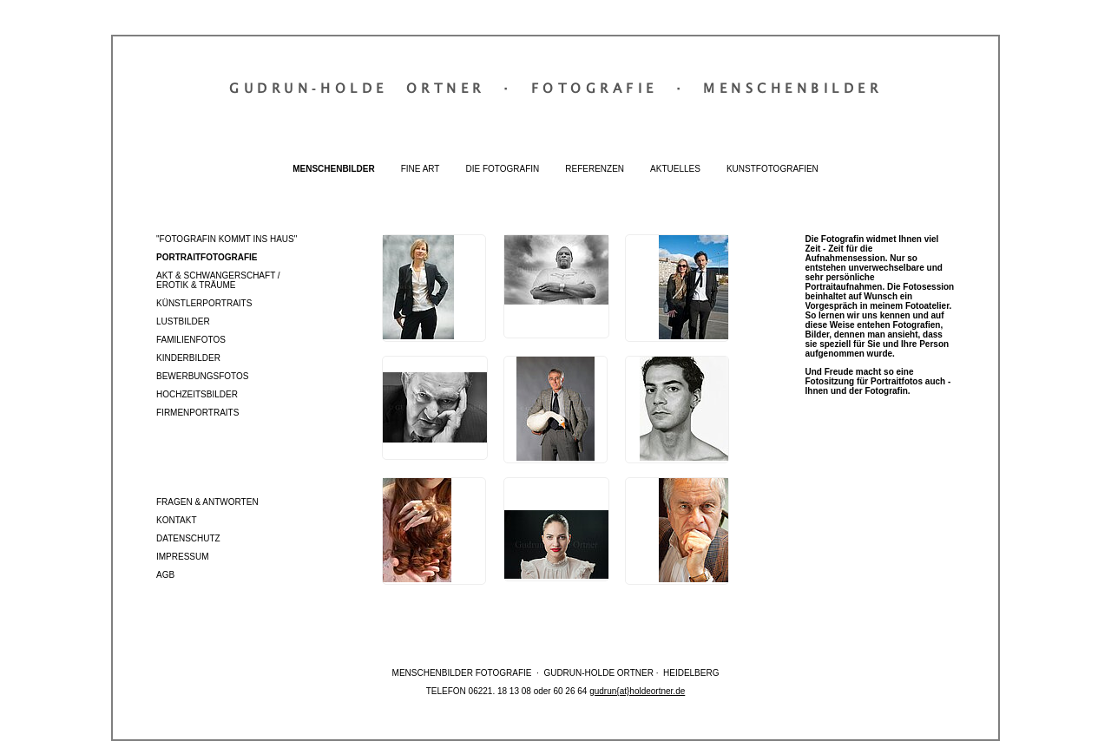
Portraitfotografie (206, 257)
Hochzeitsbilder (197, 394)
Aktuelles (675, 169)
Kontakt (176, 520)
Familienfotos (191, 339)
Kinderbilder (188, 358)
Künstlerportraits (204, 303)
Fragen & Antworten (207, 502)
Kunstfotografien (772, 169)
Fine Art (420, 169)
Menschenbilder (333, 169)
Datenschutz (188, 538)
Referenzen (594, 169)
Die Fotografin (502, 169)
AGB (165, 575)
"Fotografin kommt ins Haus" (226, 239)
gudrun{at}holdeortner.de (637, 691)
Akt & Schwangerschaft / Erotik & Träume (218, 280)
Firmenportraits (197, 412)
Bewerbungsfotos (202, 376)
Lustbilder (183, 321)
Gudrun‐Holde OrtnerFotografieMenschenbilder (555, 87)
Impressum (182, 556)
